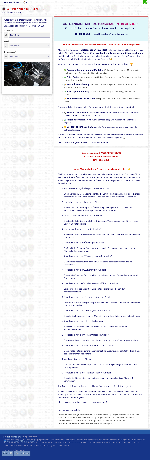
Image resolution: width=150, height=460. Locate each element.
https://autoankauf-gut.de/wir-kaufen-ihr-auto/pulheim (83, 414)
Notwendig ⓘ (13, 441)
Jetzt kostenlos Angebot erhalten (73, 142)
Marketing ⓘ (29, 441)
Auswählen (7, 453)
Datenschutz (114, 447)
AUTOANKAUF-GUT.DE (25, 9)
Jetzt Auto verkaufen (100, 142)
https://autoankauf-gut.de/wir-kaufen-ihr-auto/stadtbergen (85, 423)
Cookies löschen (22, 453)
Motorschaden (25, 20)
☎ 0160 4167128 (101, 160)
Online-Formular (72, 115)
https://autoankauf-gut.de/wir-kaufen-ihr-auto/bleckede (101, 420)
